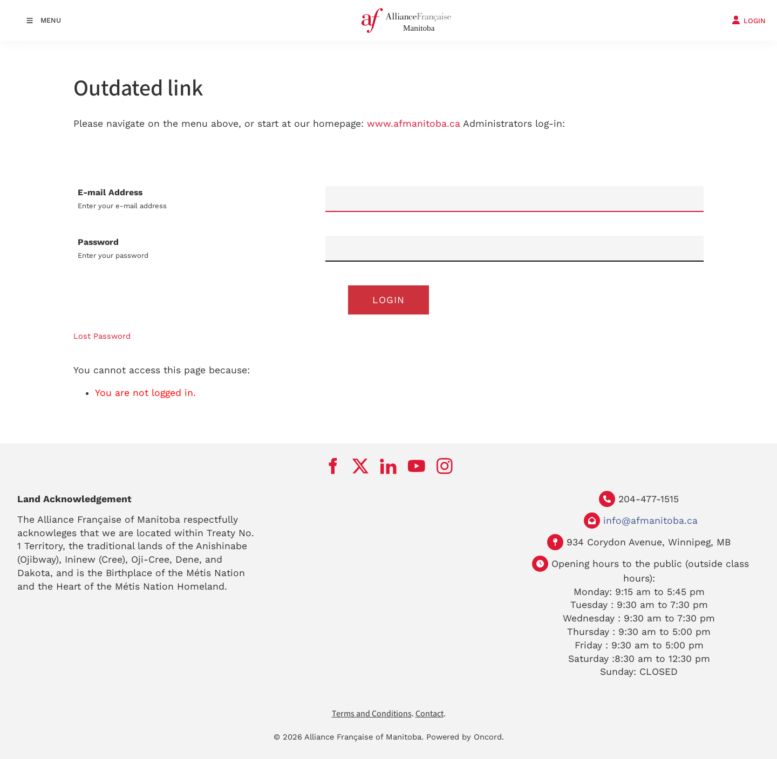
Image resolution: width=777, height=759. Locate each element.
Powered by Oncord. (465, 737)
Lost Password (102, 336)
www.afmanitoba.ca (413, 123)
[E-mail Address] (514, 199)
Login (388, 300)
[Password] (514, 249)
